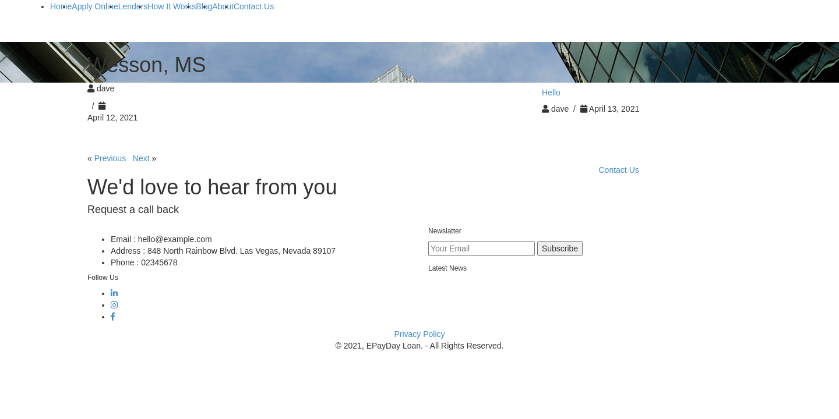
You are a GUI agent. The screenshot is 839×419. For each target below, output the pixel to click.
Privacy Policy (419, 334)
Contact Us (619, 170)
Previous (110, 158)
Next (141, 158)
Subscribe (560, 248)
